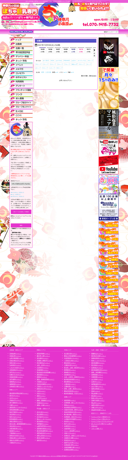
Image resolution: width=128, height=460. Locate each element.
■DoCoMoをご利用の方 (17, 192)
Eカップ (60, 64)
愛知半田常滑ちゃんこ (71, 391)
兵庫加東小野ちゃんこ (71, 445)
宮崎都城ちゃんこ (97, 375)
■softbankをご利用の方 (17, 196)
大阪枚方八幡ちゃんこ (71, 438)
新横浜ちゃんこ (42, 377)
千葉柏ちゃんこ (42, 382)
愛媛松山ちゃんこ (97, 354)
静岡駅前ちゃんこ (70, 370)
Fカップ (67, 64)
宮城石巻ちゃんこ (15, 356)
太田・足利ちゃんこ (43, 365)
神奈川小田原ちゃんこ (17, 440)
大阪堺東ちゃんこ (70, 428)
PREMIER (67, 60)
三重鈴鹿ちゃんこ (70, 386)
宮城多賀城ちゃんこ (16, 377)
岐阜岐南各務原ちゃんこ (72, 379)
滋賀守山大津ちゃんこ (71, 443)
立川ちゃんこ (14, 398)
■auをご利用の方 (16, 194)
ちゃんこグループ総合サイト (100, 417)
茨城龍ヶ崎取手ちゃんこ (45, 361)
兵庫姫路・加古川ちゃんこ (73, 417)
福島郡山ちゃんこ (15, 382)
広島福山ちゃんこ (97, 368)
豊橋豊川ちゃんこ (70, 372)
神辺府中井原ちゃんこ (98, 410)
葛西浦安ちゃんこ (43, 375)
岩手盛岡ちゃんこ (15, 379)
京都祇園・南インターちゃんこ (74, 403)
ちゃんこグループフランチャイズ (102, 421)
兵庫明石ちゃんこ (70, 426)
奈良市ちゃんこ (69, 421)
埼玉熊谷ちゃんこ (15, 414)
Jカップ (38, 68)
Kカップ (45, 68)
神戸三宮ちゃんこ (70, 424)
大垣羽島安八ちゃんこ (71, 358)
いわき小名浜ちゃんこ (17, 368)
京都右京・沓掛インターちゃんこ (75, 436)
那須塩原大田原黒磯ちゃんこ (46, 372)
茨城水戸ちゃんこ (15, 400)
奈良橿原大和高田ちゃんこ (73, 407)
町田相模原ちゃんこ (16, 419)
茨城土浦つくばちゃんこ (18, 438)
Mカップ (59, 68)
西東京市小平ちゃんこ (44, 389)
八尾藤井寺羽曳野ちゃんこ (73, 419)
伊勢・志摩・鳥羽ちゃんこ (73, 389)
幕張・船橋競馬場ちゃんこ (45, 379)
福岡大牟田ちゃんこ (98, 405)
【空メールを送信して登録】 (21, 212)
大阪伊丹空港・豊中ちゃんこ (73, 410)
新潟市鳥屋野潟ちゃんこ (45, 431)
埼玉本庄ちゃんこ (15, 426)
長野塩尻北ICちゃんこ (44, 433)
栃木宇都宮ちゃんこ (16, 412)
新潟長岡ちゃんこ (43, 421)
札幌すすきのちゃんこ (17, 375)
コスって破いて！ (97, 428)
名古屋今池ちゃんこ (70, 354)
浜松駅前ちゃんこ (70, 375)
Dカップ (53, 64)
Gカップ (74, 64)
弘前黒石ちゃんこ (15, 365)
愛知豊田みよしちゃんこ (72, 382)
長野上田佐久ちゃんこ (44, 436)
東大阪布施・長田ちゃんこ (73, 414)
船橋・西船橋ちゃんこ (44, 400)
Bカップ (38, 64)
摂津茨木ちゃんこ (70, 440)
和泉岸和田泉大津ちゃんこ (73, 412)
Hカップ (82, 64)
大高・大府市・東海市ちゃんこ (74, 377)
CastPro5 (94, 456)
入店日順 (48, 72)
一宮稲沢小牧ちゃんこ (71, 361)
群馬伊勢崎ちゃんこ (43, 354)
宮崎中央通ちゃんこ (98, 400)
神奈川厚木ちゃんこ (16, 421)
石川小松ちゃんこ (43, 412)
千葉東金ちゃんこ (15, 433)
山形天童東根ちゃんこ (17, 358)
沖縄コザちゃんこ (97, 407)
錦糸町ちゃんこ (15, 431)
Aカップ (90, 60)
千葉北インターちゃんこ (45, 386)
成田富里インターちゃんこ (18, 407)
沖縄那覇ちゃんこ (97, 377)
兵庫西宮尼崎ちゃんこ (71, 450)
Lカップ (52, 68)
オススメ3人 (82, 60)
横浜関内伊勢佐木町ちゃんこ (19, 393)
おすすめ (59, 60)
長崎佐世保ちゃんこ (98, 358)
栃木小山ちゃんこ (15, 417)
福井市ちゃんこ (42, 440)
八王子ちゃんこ (42, 398)
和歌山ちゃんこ (69, 405)
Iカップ (88, 64)
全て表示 (46, 60)
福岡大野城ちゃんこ (98, 389)
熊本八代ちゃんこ (97, 398)
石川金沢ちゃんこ (43, 417)
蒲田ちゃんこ (41, 396)
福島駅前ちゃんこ (15, 384)
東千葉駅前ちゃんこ (16, 403)
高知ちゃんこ (95, 391)
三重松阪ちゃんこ (70, 384)
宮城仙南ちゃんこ (15, 354)
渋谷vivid (94, 426)
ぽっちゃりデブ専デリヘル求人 (101, 424)
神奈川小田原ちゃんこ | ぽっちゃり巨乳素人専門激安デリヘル (54, 456)
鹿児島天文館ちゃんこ (98, 356)
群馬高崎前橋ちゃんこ (17, 410)
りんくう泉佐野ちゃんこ (72, 431)
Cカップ (45, 64)
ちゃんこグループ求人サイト (100, 419)
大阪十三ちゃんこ (70, 433)
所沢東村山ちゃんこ (43, 363)
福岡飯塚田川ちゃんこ (98, 384)
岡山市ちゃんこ (96, 403)
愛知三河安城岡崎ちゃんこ (73, 356)
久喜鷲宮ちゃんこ (43, 368)
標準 (42, 72)
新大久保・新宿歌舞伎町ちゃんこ (21, 424)
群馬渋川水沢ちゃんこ (17, 436)
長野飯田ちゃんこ (43, 424)
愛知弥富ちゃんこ (70, 363)
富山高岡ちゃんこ (43, 414)
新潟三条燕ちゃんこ (43, 438)
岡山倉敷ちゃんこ (97, 393)
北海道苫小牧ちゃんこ (17, 386)
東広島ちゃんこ (96, 396)
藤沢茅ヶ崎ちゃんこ (43, 356)
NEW (52, 60)
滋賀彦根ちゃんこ (70, 400)
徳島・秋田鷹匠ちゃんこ (99, 372)
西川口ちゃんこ (15, 396)
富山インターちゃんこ (44, 419)
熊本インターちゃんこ (98, 361)
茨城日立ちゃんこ (43, 403)
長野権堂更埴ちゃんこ (44, 428)
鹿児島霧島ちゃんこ (98, 363)
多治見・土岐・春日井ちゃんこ (74, 368)
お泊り (74, 60)
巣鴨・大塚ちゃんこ (43, 405)
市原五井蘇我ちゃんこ (44, 384)
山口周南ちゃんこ (97, 379)
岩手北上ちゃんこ (15, 372)
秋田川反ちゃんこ (15, 363)
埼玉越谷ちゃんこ (43, 358)
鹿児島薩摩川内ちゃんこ (99, 370)
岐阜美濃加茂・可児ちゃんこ (73, 393)
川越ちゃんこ (14, 405)
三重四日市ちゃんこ (70, 365)
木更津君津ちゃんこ (16, 428)
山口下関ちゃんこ (97, 386)
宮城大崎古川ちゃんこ (17, 361)
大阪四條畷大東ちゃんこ (72, 447)
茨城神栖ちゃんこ (43, 370)
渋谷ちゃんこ (41, 393)
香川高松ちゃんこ (97, 365)
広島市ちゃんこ (96, 382)
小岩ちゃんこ (41, 391)
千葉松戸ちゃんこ (15, 443)
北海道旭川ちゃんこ (16, 370)
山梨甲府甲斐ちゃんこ (44, 426)
